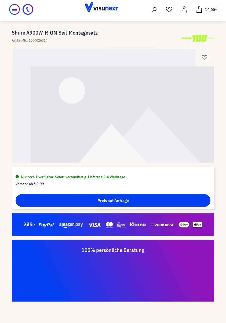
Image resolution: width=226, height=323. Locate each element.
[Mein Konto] (184, 9)
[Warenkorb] (206, 9)
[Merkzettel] (169, 9)
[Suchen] (154, 9)
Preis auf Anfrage (113, 200)
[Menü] (14, 9)
